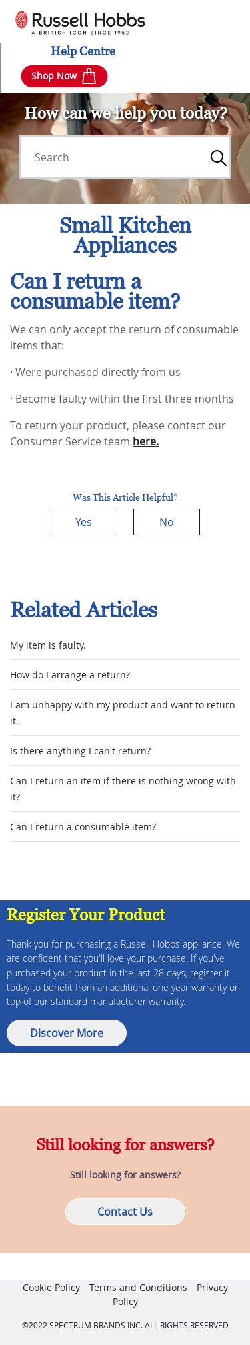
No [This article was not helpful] (166, 522)
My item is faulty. (48, 645)
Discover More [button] (66, 1033)
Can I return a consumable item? (83, 826)
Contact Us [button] (125, 1212)
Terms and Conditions (138, 1287)
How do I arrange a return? (70, 675)
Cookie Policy (51, 1287)
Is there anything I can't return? (80, 750)
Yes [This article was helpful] (83, 522)
